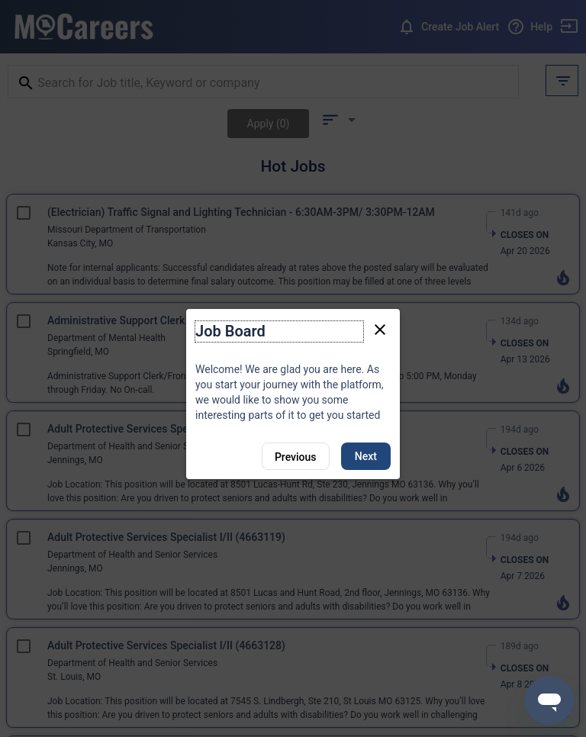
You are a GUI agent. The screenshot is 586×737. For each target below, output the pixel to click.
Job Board (230, 331)
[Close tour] (380, 329)
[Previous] (296, 456)
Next (366, 456)
